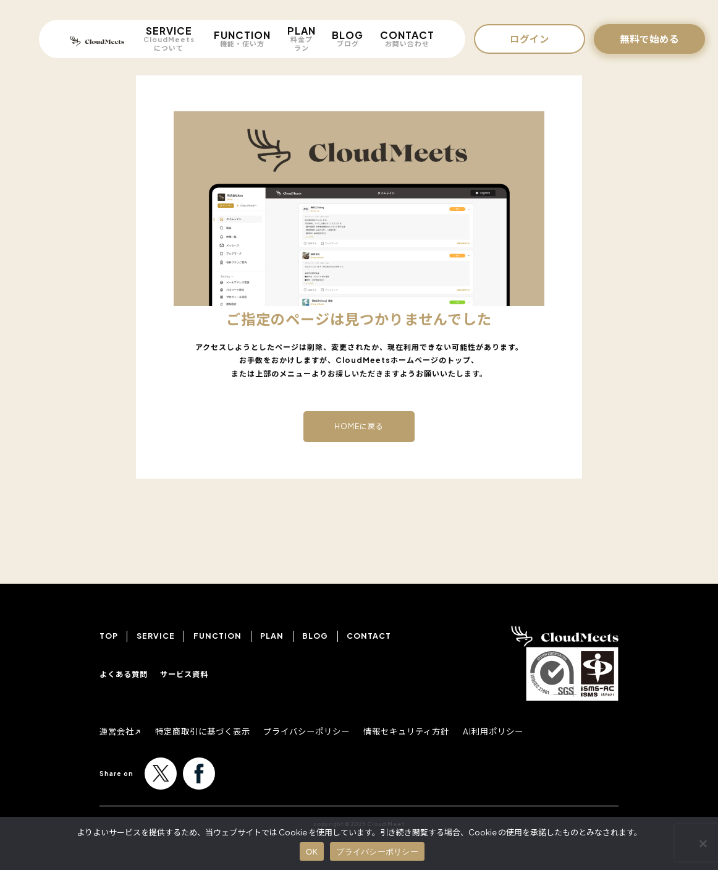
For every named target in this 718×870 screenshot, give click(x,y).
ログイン (529, 39)
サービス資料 (184, 674)
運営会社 (118, 731)
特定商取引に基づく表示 (209, 731)
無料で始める (649, 39)
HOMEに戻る (359, 426)
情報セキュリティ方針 (425, 731)
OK (312, 851)
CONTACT (407, 38)
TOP (108, 636)
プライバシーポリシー (318, 731)
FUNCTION (242, 38)
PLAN (301, 38)
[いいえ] (702, 843)
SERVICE (168, 38)
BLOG (347, 38)
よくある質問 (123, 674)
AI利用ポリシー (516, 731)
